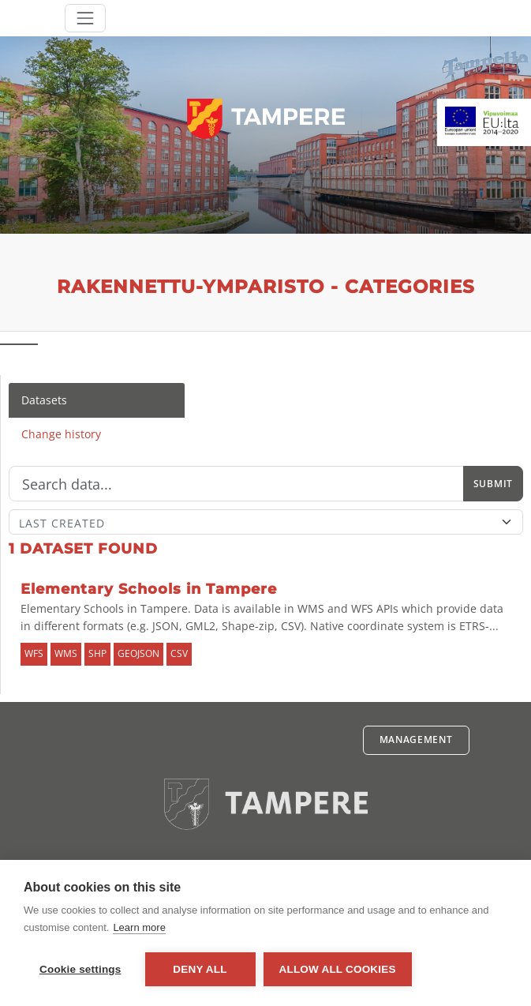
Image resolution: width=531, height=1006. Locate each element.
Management (416, 739)
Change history (61, 433)
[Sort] (266, 522)
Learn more (139, 927)
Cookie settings (80, 969)
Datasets (44, 399)
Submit (493, 483)
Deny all (199, 969)
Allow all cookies (337, 969)
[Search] (236, 484)
